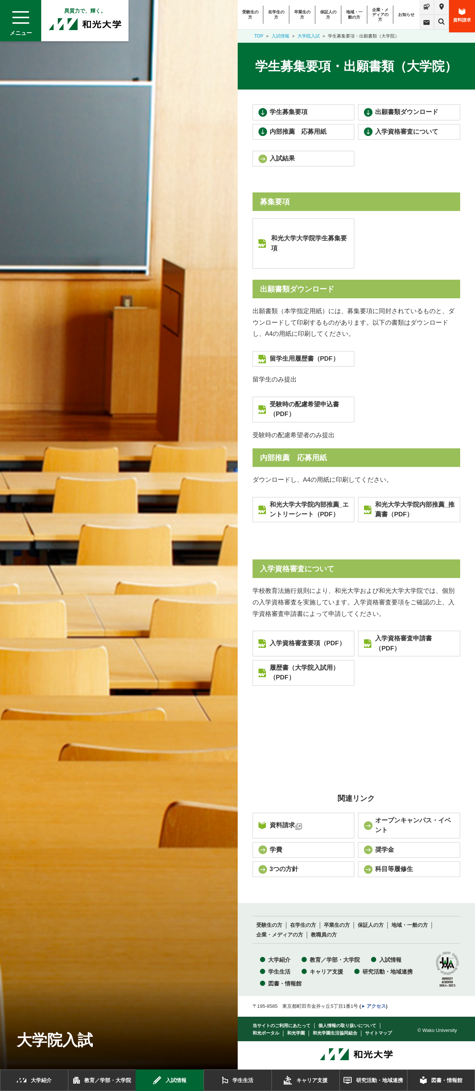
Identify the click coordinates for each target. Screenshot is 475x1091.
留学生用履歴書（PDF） (304, 358)
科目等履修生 (394, 869)
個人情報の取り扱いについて (347, 1025)
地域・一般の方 (354, 14)
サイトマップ (378, 1033)
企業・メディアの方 (380, 14)
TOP (258, 36)
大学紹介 (279, 960)
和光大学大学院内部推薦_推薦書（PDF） (414, 509)
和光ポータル (266, 1033)
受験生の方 (250, 14)
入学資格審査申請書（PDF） (403, 643)
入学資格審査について (406, 131)
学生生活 (279, 971)
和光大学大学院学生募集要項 (309, 243)
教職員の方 (324, 935)
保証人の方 (328, 14)
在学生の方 (276, 14)
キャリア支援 (326, 971)
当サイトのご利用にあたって (281, 1025)
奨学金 (384, 849)
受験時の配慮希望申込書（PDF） (304, 409)
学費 (276, 849)
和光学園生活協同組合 (335, 1033)
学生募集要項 (289, 112)
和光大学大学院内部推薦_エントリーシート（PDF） (309, 509)
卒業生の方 (302, 14)
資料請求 (462, 15)
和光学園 (296, 1033)
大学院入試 (308, 36)
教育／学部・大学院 (335, 960)
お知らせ (406, 14)
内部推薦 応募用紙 (298, 131)
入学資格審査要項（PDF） (307, 643)
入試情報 (280, 36)
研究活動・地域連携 (387, 971)
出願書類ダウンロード (406, 112)
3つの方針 (284, 869)
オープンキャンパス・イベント (413, 825)
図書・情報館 (285, 983)
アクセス (376, 1006)
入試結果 (282, 158)
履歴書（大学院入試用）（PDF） (304, 672)
